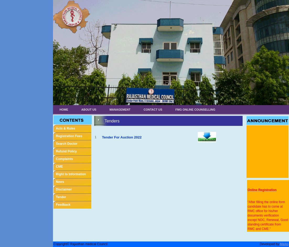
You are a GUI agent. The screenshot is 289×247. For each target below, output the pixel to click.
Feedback (63, 205)
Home (64, 109)
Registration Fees (69, 136)
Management (119, 109)
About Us (88, 109)
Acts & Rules (65, 128)
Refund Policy (66, 151)
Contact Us (153, 109)
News (60, 182)
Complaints (64, 159)
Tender (61, 197)
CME (59, 166)
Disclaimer (64, 189)
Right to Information (71, 174)
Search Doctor (66, 144)
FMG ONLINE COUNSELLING (195, 109)
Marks (284, 244)
